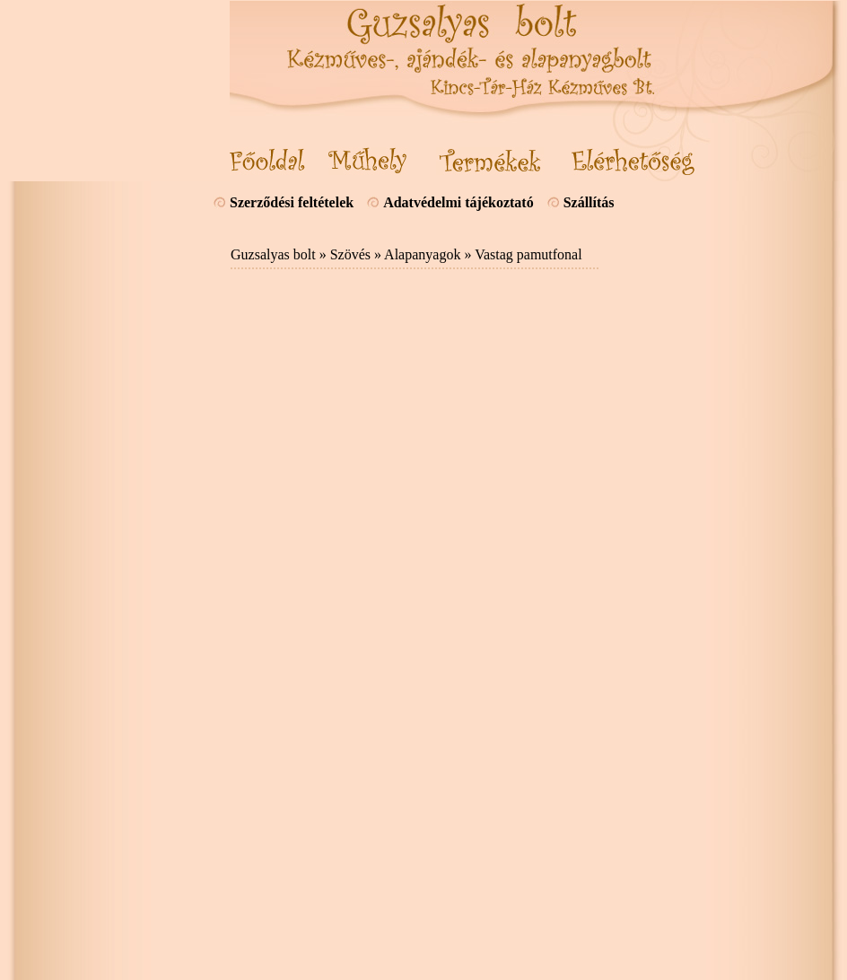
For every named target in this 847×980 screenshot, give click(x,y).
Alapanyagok (422, 254)
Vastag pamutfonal (528, 254)
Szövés (350, 254)
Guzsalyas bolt (273, 254)
